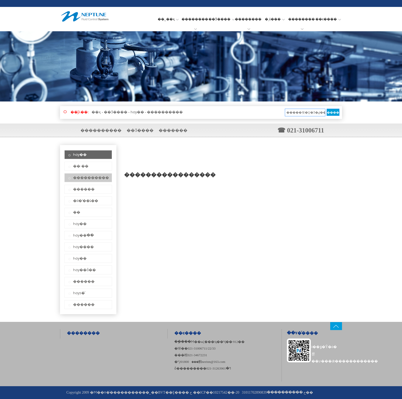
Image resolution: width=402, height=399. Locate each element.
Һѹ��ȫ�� (84, 270)
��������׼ (301, 22)
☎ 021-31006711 (300, 130)
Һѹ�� (137, 112)
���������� (165, 112)
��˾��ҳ (168, 19)
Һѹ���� (83, 247)
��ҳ (96, 112)
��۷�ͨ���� (302, 333)
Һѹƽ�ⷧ (79, 293)
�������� (195, 22)
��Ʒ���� (221, 19)
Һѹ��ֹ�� (83, 235)
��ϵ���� (328, 19)
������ (84, 189)
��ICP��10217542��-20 (216, 392)
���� (333, 112)
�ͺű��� (275, 19)
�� (76, 212)
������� (173, 130)
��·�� (80, 166)
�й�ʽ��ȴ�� (85, 201)
